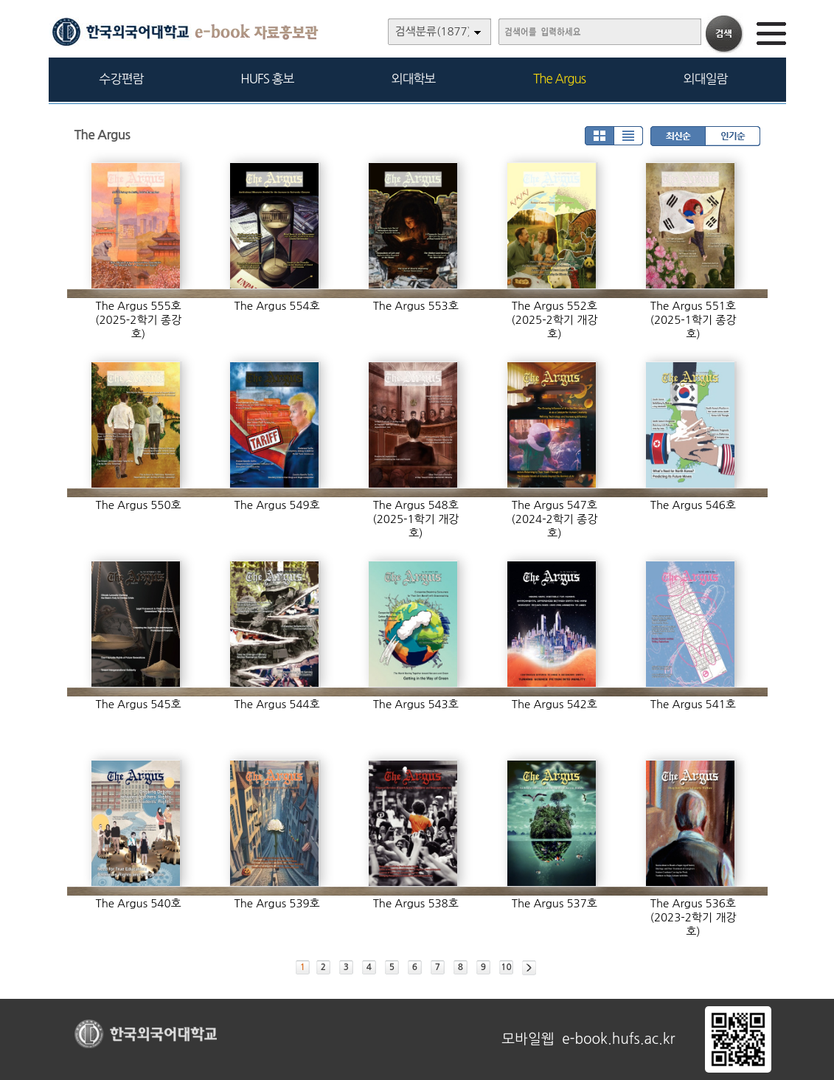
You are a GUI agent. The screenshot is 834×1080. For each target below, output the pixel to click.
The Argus (559, 78)
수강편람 (122, 78)
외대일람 (706, 78)
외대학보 (414, 78)
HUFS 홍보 (266, 78)
